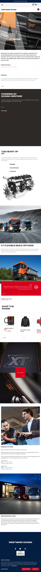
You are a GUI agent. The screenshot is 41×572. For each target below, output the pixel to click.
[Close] (39, 561)
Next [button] (24, 337)
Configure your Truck (6, 299)
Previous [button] (2, 338)
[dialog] (20, 565)
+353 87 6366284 (8, 467)
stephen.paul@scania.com (6, 469)
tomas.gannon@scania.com (7, 463)
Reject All (35, 569)
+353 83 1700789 (8, 462)
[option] (20, 78)
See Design (4, 110)
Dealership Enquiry (6, 65)
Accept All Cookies (26, 569)
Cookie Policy (14, 565)
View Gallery (20, 372)
